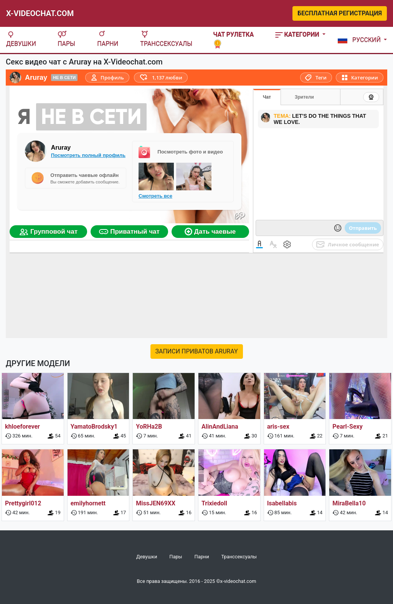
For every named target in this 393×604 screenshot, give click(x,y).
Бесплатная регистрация (339, 13)
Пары (66, 39)
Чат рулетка (233, 39)
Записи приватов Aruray (196, 351)
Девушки (21, 39)
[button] (361, 40)
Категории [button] (298, 34)
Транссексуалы (166, 39)
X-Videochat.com (40, 13)
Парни (107, 39)
